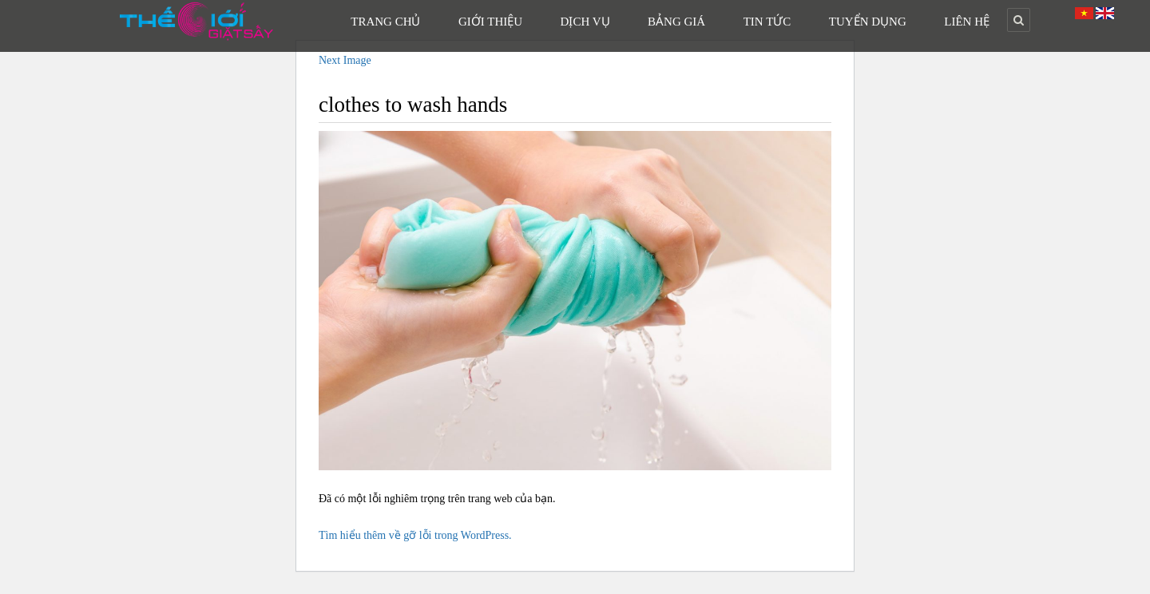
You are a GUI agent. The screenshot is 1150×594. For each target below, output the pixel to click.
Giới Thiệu (490, 21)
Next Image (345, 60)
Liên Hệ (966, 21)
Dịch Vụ (585, 21)
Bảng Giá (676, 21)
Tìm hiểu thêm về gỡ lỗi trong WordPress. (415, 535)
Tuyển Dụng (867, 21)
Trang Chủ (385, 21)
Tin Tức (767, 21)
